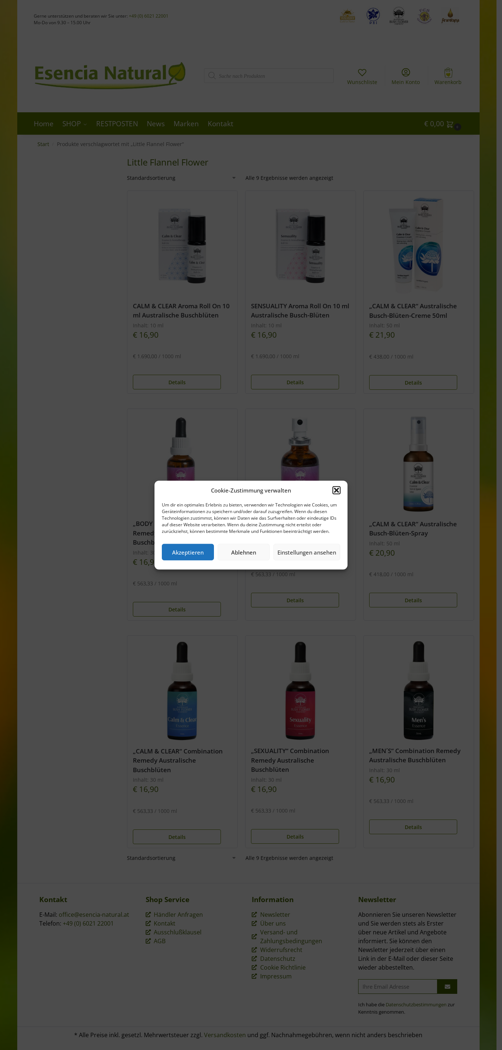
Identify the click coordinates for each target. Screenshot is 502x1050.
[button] (336, 490)
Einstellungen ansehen (306, 552)
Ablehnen (243, 552)
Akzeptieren (188, 552)
